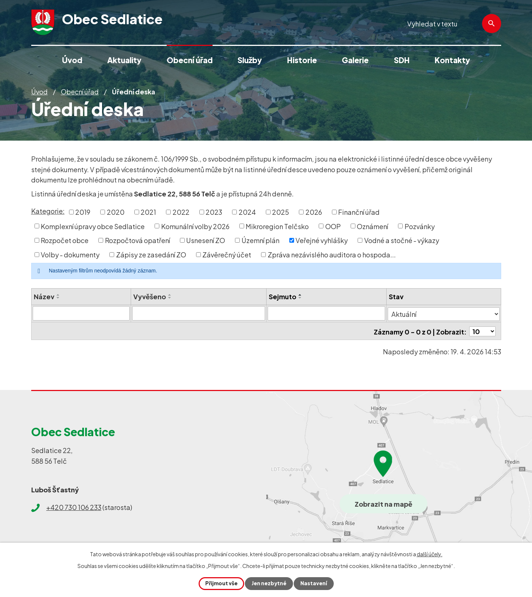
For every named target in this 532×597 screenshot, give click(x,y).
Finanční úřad (359, 212)
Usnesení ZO (205, 240)
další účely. (429, 554)
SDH (402, 60)
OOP (333, 226)
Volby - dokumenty (70, 254)
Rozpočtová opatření (137, 240)
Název (44, 296)
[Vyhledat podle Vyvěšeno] (199, 313)
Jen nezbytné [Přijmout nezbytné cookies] (269, 583)
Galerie (355, 60)
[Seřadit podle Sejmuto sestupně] (300, 297)
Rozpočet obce (64, 240)
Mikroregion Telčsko (277, 226)
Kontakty (452, 60)
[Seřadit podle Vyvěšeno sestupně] (170, 297)
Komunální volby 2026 (195, 226)
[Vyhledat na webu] (454, 24)
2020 (115, 212)
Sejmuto (282, 296)
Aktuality (124, 60)
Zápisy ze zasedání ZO (151, 254)
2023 (214, 212)
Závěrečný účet (226, 254)
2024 (247, 212)
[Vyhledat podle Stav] (443, 312)
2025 (280, 212)
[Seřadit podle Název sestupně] (58, 297)
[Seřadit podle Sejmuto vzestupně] (300, 294)
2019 (82, 212)
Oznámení (372, 226)
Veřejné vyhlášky (322, 240)
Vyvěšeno (150, 296)
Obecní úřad (80, 91)
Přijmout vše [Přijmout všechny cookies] (221, 583)
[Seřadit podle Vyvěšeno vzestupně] (170, 294)
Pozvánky (420, 226)
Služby (250, 60)
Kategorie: (48, 211)
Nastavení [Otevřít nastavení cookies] (314, 583)
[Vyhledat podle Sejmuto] (327, 313)
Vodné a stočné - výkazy (401, 240)
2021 (148, 212)
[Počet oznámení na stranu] (482, 330)
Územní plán (260, 240)
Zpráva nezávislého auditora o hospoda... (332, 254)
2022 (181, 212)
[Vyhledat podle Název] (81, 313)
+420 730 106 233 (73, 506)
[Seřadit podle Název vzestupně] (58, 294)
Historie (302, 60)
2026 (313, 212)
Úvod (39, 91)
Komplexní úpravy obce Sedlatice (93, 226)
